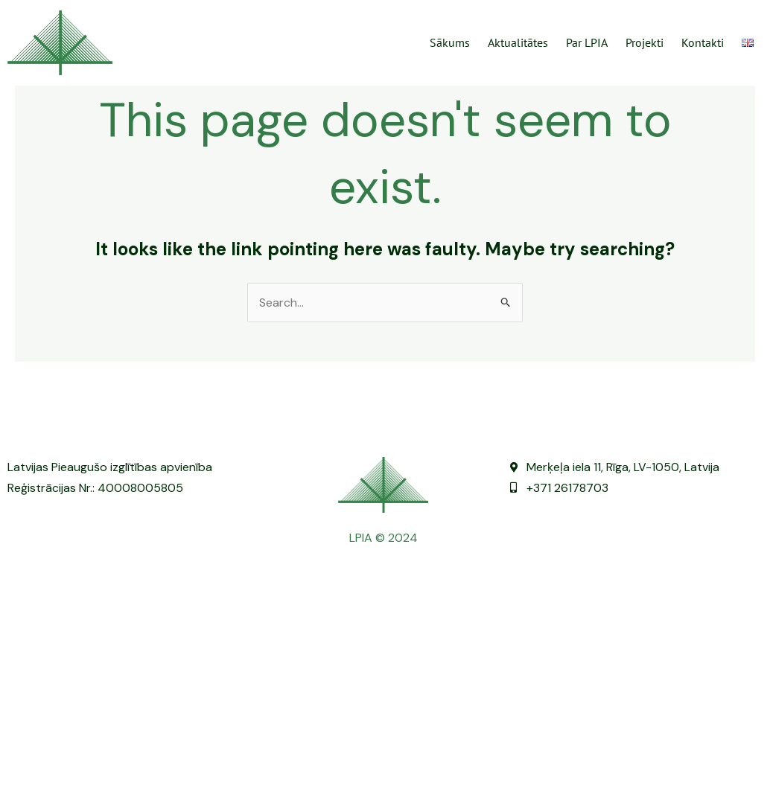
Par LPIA (587, 43)
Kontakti (702, 43)
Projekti (645, 43)
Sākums (450, 43)
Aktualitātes (518, 43)
